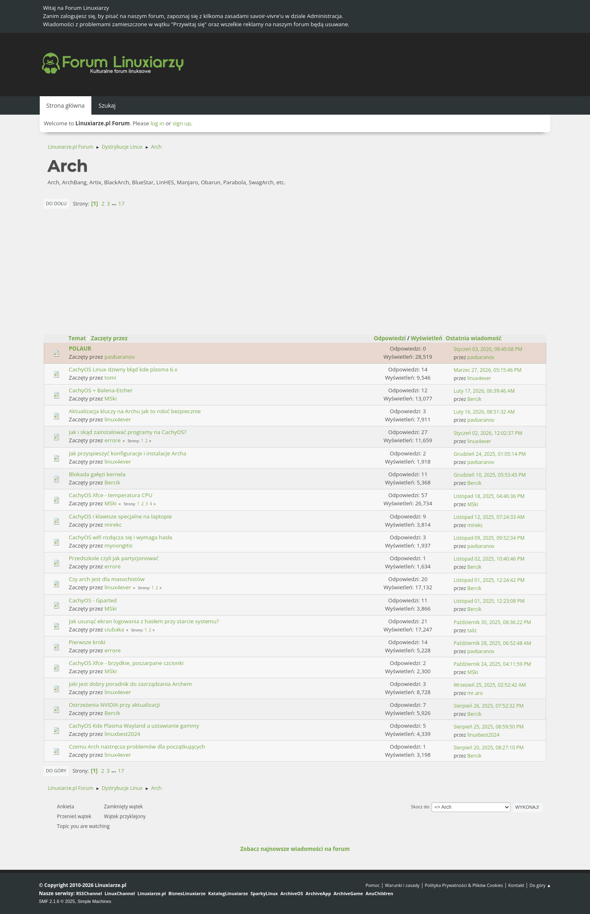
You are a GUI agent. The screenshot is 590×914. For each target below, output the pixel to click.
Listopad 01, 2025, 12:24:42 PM (489, 580)
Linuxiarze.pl (152, 893)
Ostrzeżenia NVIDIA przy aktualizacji (114, 704)
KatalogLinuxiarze (228, 893)
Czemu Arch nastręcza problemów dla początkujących (137, 746)
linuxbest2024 (122, 734)
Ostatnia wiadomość (477, 338)
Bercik (474, 399)
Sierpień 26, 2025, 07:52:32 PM (489, 705)
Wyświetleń (426, 338)
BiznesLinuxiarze (187, 893)
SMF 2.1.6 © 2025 (57, 901)
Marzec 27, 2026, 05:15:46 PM (488, 370)
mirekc (113, 524)
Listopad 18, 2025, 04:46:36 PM (489, 496)
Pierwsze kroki (87, 642)
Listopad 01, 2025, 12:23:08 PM (489, 600)
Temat (77, 338)
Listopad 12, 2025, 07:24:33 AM (489, 517)
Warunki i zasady (402, 885)
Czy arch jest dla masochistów (107, 579)
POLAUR (80, 348)
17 (121, 203)
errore (112, 440)
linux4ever (479, 378)
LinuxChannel (119, 893)
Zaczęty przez (109, 338)
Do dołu (56, 203)
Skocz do (420, 806)
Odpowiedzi (390, 338)
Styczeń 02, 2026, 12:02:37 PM (488, 433)
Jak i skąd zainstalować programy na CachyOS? (127, 432)
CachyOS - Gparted (93, 600)
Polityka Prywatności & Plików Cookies (464, 885)
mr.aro (475, 693)
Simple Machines (94, 901)
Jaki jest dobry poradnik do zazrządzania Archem (130, 684)
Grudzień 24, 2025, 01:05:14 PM (490, 453)
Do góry (56, 770)
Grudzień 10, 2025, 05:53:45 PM (490, 474)
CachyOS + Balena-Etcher (101, 390)
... (115, 203)
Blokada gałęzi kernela (97, 474)
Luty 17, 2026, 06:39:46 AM (484, 390)
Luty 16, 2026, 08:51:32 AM (484, 411)
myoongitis (118, 545)
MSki (110, 398)
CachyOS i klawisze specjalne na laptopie (120, 516)
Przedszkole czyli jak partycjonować (114, 558)
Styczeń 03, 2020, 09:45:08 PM (488, 349)
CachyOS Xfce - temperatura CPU (110, 495)
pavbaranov (119, 356)
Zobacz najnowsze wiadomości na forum (294, 849)
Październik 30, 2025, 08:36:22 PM (492, 622)
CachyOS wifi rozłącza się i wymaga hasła (120, 537)
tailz (472, 630)
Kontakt (516, 885)
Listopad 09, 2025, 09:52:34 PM (489, 537)
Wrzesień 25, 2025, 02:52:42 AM (490, 684)
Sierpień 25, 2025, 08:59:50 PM (489, 726)
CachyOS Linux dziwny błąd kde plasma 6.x (123, 369)
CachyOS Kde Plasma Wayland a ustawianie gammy (134, 725)
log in (157, 123)
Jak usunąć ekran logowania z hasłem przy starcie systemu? (144, 621)
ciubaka (114, 629)
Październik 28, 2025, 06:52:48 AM (492, 643)
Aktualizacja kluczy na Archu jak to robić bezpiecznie (135, 411)
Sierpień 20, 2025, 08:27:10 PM (489, 747)
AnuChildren (379, 893)
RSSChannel (89, 893)
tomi (110, 377)
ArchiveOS (291, 893)
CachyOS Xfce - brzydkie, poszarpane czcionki (126, 663)
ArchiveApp (318, 893)
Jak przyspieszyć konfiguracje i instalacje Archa (127, 453)
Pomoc (372, 885)
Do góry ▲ (540, 885)
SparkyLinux (264, 893)
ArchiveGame (348, 893)
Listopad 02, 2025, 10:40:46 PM (489, 558)
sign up (181, 123)
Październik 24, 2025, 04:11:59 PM (492, 664)
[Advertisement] (295, 273)
